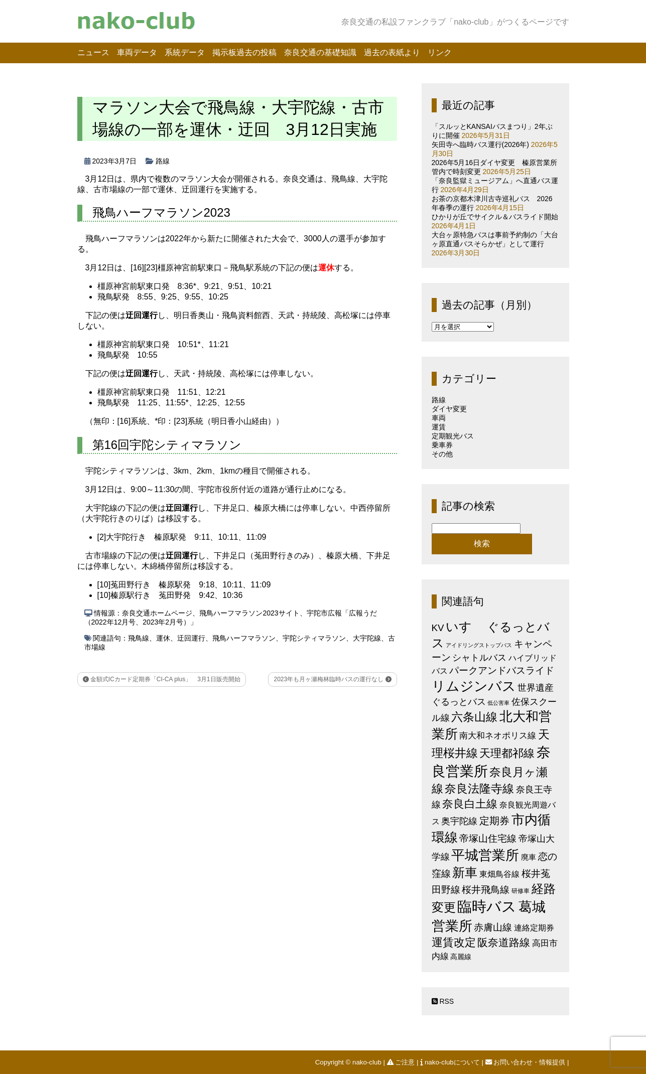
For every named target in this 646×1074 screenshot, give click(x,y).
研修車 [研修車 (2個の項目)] (520, 890)
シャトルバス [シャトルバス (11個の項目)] (479, 657)
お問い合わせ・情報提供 (526, 1062)
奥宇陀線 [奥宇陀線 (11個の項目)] (459, 821)
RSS (443, 1001)
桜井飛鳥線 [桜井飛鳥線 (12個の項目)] (485, 889)
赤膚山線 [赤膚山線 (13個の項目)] (493, 927)
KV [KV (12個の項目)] (438, 628)
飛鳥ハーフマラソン (244, 638)
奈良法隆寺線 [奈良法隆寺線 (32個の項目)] (479, 788)
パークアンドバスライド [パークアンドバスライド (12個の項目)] (501, 670)
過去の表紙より (392, 52)
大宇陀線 (367, 638)
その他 (442, 454)
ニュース (93, 52)
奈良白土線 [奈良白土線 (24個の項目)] (469, 804)
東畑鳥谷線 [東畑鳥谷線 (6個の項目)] (499, 873)
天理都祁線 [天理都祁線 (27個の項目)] (507, 753)
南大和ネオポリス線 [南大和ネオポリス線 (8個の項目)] (497, 735)
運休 (163, 638)
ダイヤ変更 (449, 409)
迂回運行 (191, 638)
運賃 (439, 427)
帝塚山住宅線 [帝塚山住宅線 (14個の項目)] (487, 838)
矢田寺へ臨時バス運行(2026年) (480, 144)
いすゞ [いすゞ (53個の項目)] (465, 627)
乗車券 (442, 445)
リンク (440, 52)
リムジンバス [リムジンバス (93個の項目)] (474, 686)
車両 (439, 418)
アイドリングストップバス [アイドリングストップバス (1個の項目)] (479, 645)
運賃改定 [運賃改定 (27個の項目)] (454, 942)
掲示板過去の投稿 (244, 52)
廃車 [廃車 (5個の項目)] (528, 857)
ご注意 (402, 1062)
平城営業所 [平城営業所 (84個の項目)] (485, 855)
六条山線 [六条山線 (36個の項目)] (474, 716)
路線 (163, 161)
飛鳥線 (138, 638)
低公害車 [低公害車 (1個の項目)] (498, 703)
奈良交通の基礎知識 (320, 52)
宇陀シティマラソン (314, 638)
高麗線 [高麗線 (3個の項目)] (460, 957)
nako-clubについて (450, 1062)
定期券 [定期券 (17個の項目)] (494, 820)
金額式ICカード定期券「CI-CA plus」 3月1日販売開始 (161, 679)
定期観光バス (453, 436)
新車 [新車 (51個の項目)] (464, 872)
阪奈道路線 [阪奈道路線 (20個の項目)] (503, 942)
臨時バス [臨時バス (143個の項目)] (486, 906)
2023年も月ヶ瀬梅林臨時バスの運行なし (332, 679)
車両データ (137, 52)
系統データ (185, 52)
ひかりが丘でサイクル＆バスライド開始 (495, 217)
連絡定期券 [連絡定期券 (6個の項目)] (534, 927)
